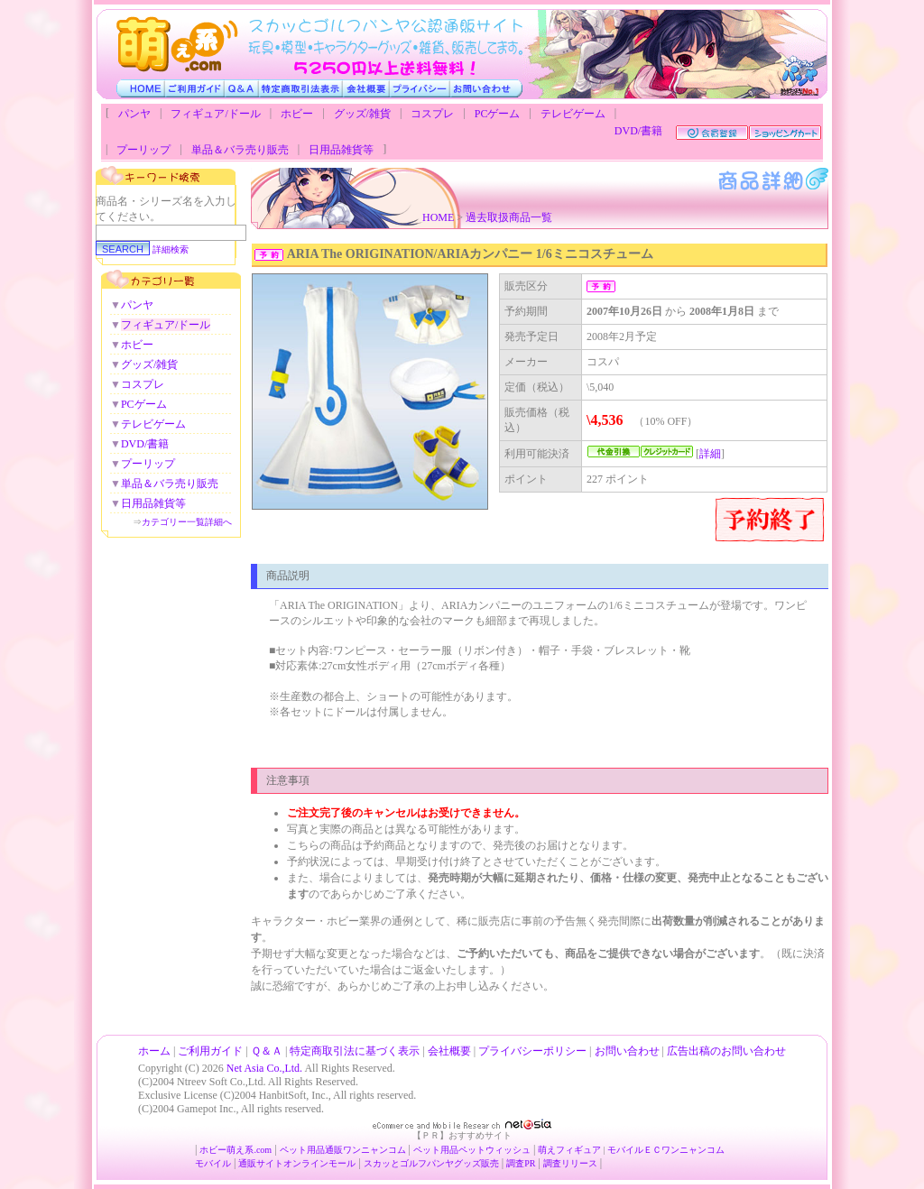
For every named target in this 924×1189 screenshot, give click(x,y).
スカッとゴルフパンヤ (409, 1163)
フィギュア (578, 1150)
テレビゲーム (573, 113)
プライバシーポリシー (532, 1051)
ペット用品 (435, 1150)
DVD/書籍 (638, 130)
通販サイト (260, 1163)
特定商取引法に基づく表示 (355, 1051)
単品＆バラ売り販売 (240, 149)
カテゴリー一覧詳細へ (187, 522)
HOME (438, 217)
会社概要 (449, 1051)
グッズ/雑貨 (362, 113)
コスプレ (432, 113)
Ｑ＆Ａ (266, 1051)
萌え (547, 1150)
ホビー (297, 113)
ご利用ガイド (210, 1051)
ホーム (154, 1051)
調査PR (520, 1163)
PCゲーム (498, 113)
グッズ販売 (476, 1163)
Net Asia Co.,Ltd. (264, 1068)
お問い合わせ (627, 1051)
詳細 (710, 453)
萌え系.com (249, 1150)
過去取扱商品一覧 (509, 217)
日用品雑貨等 (341, 149)
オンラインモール (319, 1163)
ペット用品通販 (311, 1150)
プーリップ (143, 149)
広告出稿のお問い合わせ (726, 1051)
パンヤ (134, 113)
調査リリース (570, 1163)
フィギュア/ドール (215, 113)
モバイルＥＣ (634, 1150)
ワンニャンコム (374, 1150)
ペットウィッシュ (494, 1150)
